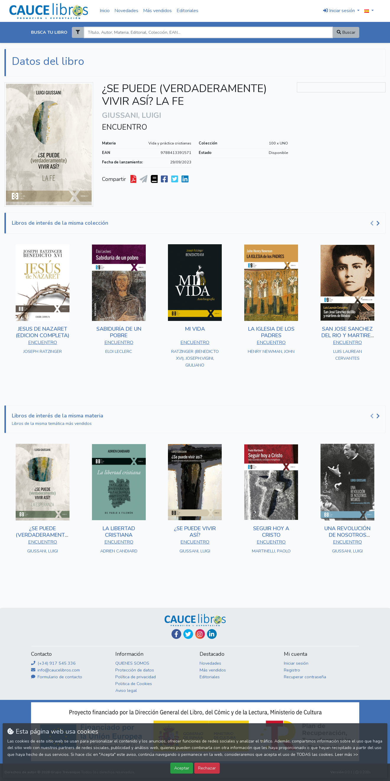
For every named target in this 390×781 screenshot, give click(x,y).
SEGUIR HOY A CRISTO (271, 532)
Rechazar (207, 768)
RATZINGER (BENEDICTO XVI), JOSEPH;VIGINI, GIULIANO (195, 358)
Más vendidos (157, 10)
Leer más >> (346, 754)
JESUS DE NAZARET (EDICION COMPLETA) (42, 332)
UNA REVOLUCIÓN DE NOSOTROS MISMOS (347, 535)
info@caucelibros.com (55, 670)
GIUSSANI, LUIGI (42, 551)
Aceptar (181, 768)
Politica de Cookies (133, 684)
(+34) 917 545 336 (53, 663)
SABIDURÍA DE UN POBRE (118, 332)
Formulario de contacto (56, 677)
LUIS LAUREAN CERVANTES (347, 354)
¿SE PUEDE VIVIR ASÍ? (195, 532)
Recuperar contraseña (305, 677)
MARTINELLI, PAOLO (271, 551)
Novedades (126, 10)
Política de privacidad (135, 677)
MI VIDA (195, 328)
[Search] (208, 32)
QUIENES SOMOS (132, 663)
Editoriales (187, 10)
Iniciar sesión (296, 663)
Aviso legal (126, 690)
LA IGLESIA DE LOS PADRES (271, 332)
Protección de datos (134, 670)
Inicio (105, 10)
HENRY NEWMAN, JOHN (271, 351)
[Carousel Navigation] (375, 223)
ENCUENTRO (124, 127)
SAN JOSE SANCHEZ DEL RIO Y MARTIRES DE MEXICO (347, 335)
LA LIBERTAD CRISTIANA (119, 532)
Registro (292, 670)
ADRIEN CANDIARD (118, 551)
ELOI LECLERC (118, 351)
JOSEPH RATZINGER (42, 351)
